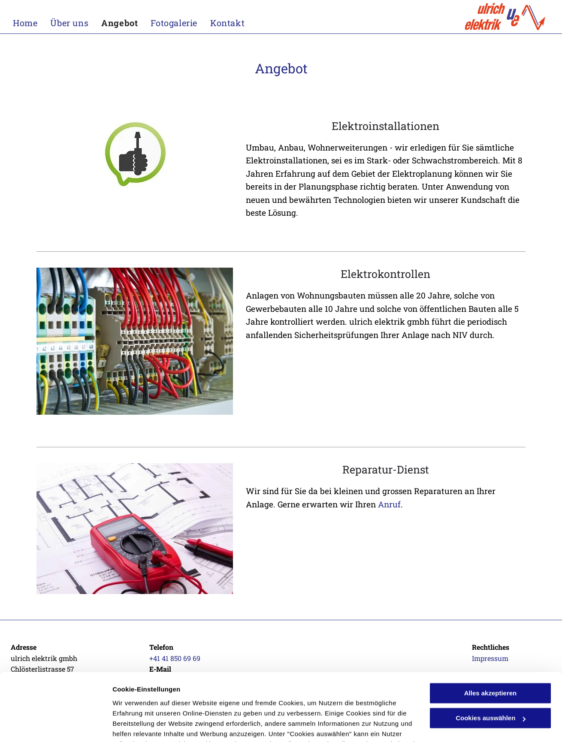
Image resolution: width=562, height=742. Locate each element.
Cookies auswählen (142, 725)
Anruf (389, 504)
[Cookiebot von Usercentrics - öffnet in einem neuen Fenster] (55, 725)
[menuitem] (31, 22)
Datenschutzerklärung (148, 701)
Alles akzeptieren (490, 629)
